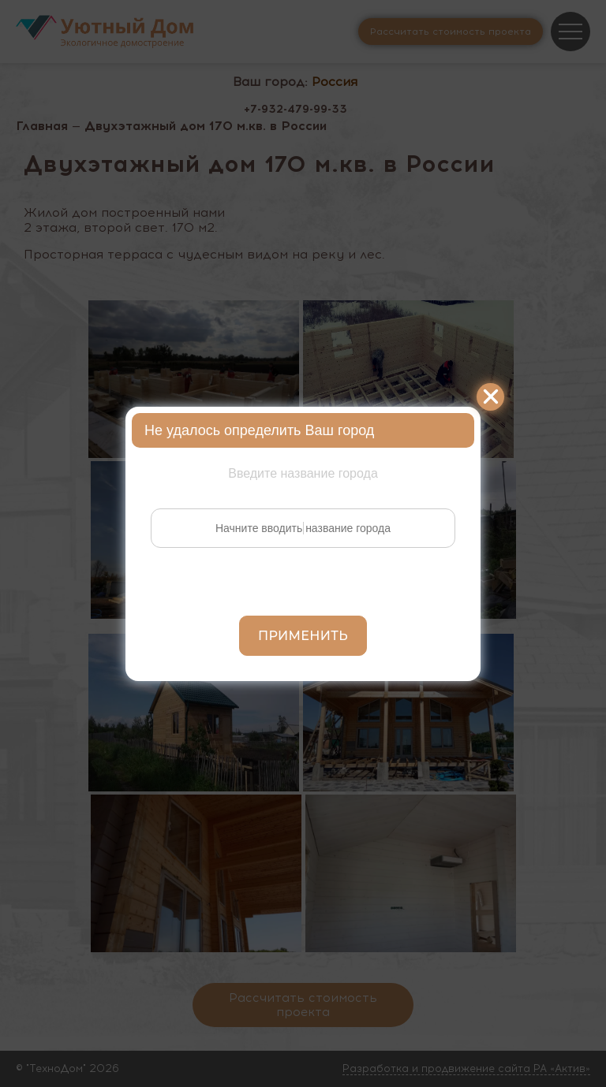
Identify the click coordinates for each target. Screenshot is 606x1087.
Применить (303, 635)
